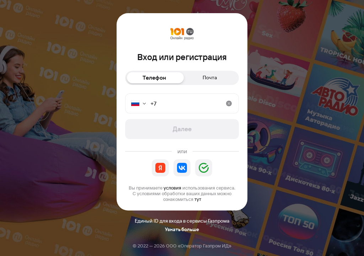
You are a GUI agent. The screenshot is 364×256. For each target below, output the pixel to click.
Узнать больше (182, 229)
